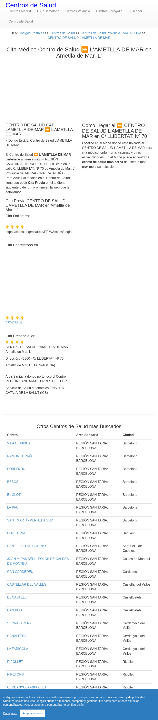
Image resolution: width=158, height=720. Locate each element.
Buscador (135, 11)
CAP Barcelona (48, 11)
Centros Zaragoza (109, 11)
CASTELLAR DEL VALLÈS (26, 584)
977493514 (14, 323)
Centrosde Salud (21, 21)
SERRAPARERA (19, 623)
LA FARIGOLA (17, 649)
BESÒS (12, 482)
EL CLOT (14, 494)
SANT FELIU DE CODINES (27, 546)
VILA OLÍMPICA (19, 443)
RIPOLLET (15, 661)
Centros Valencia (77, 11)
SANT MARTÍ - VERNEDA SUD (30, 520)
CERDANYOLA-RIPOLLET (27, 687)
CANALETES (17, 636)
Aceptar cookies (32, 713)
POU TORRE (17, 533)
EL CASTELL (17, 597)
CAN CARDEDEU (20, 572)
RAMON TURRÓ (19, 456)
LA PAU (12, 507)
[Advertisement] (79, 89)
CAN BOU (14, 610)
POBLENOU (16, 469)
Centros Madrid (20, 11)
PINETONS (15, 674)
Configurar (10, 713)
